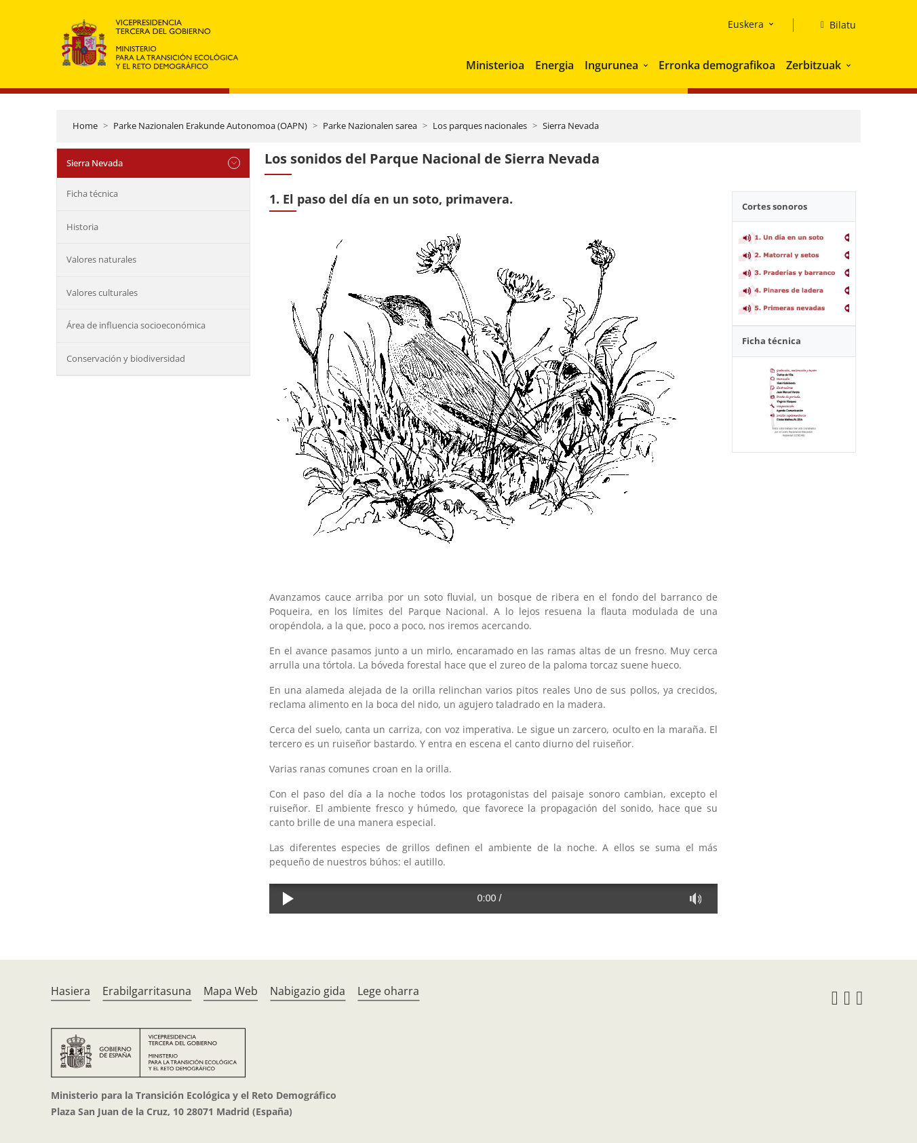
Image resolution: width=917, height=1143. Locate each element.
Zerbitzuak (813, 65)
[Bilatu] (833, 25)
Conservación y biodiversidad (125, 358)
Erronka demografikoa (717, 65)
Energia (554, 65)
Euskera (746, 24)
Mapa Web (230, 990)
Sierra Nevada (571, 125)
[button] (647, 65)
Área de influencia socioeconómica (136, 325)
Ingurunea (611, 65)
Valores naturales (101, 259)
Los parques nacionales (480, 125)
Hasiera (70, 990)
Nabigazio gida (307, 990)
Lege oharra (388, 990)
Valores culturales (102, 292)
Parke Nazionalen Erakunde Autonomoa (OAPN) (210, 125)
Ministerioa (495, 65)
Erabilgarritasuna (146, 990)
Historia (82, 227)
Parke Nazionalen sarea (370, 125)
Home (85, 125)
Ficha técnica (92, 193)
